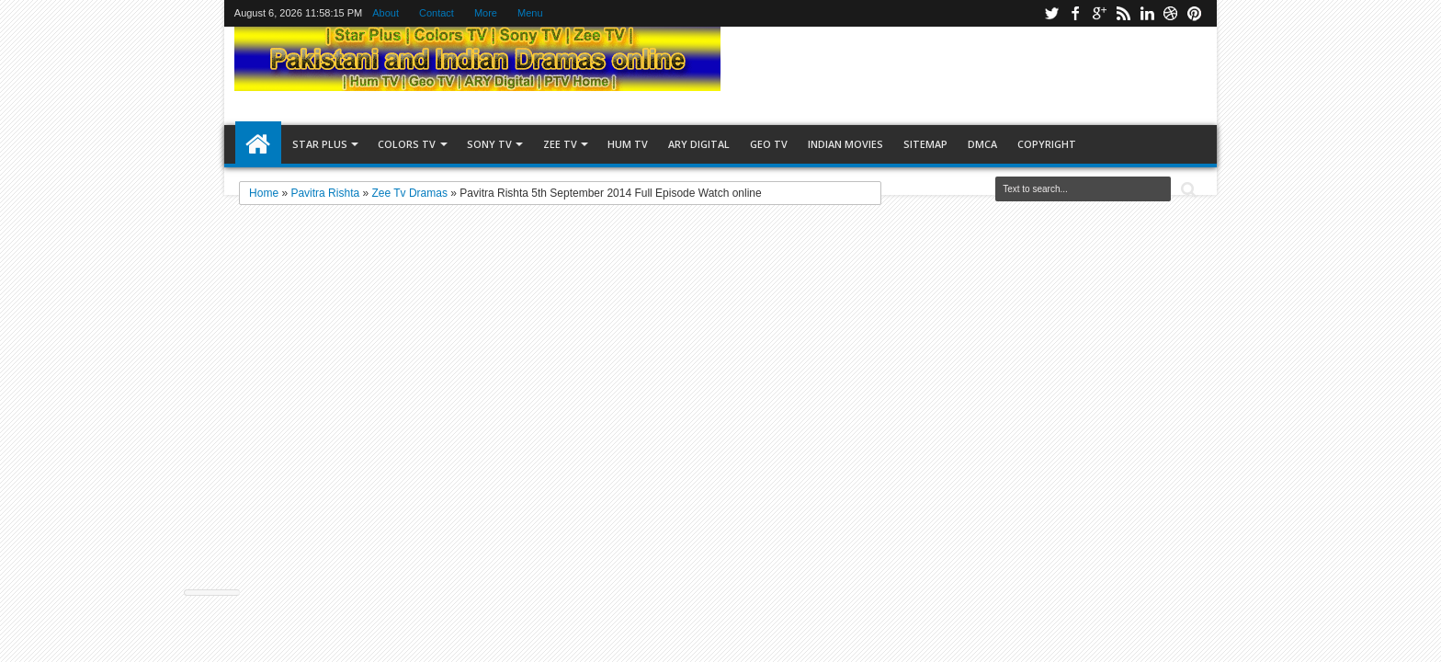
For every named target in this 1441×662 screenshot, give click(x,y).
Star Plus (319, 144)
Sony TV (489, 144)
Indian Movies (845, 144)
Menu (530, 12)
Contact (436, 12)
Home (258, 144)
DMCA (982, 144)
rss (1123, 13)
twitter (1051, 13)
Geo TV (769, 144)
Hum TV (627, 144)
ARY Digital (699, 144)
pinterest (1195, 13)
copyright (1046, 144)
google (1099, 13)
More (485, 12)
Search (1187, 190)
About (385, 12)
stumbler (1171, 13)
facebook (1075, 13)
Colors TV (407, 144)
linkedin (1147, 13)
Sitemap (925, 144)
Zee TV (560, 144)
